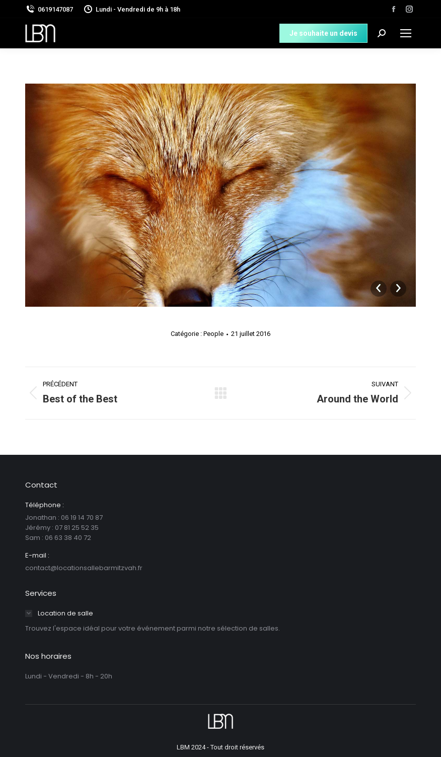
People (213, 333)
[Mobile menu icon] (406, 33)
